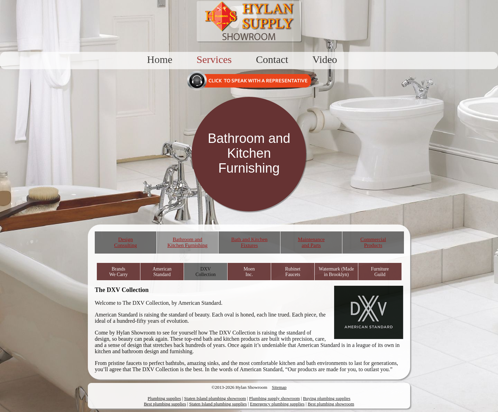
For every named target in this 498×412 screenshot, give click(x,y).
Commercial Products (373, 242)
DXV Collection (205, 271)
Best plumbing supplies (165, 403)
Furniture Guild (380, 271)
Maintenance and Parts (311, 242)
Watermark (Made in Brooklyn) (336, 271)
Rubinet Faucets (292, 271)
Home (159, 59)
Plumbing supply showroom (274, 398)
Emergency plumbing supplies (277, 403)
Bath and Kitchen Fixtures (249, 242)
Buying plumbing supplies (326, 398)
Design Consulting (125, 242)
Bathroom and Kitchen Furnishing (187, 242)
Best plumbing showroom (331, 403)
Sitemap (279, 387)
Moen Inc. (249, 271)
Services (214, 59)
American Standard (162, 271)
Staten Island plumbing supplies (218, 403)
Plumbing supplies (164, 398)
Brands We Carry (118, 271)
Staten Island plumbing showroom (215, 398)
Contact (272, 59)
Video (324, 59)
